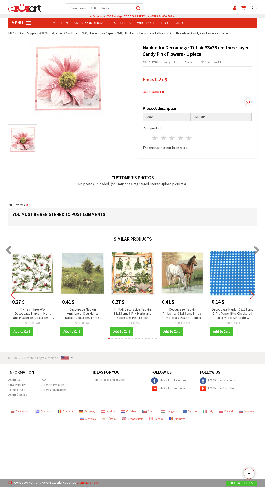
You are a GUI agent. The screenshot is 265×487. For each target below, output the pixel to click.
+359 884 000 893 (161, 16)
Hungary (169, 411)
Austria (108, 411)
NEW (64, 23)
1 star (155, 138)
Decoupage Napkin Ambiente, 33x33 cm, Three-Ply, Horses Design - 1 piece (182, 313)
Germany (87, 411)
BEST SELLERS (120, 23)
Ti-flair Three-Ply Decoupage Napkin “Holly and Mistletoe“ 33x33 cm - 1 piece (32, 313)
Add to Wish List (213, 62)
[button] (109, 338)
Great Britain (132, 419)
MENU (21, 23)
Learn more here (87, 483)
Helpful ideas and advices (109, 380)
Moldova (177, 419)
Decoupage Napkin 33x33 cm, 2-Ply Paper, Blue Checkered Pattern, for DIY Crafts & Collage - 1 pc (232, 313)
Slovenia (88, 419)
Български (20, 411)
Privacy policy (17, 385)
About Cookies (17, 395)
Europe (190, 411)
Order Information (52, 385)
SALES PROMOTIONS (89, 23)
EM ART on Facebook (168, 381)
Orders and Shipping (54, 390)
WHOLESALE (146, 23)
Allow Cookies (241, 483)
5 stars (189, 138)
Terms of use (16, 390)
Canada (156, 419)
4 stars (180, 138)
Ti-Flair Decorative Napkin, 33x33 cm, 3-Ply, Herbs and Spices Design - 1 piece (132, 313)
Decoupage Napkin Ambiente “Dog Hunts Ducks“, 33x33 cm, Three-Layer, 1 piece (82, 313)
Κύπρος (109, 419)
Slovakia (246, 411)
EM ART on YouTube (168, 388)
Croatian (129, 411)
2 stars (163, 138)
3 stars (172, 138)
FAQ (43, 380)
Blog (165, 23)
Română (65, 411)
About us (14, 380)
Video (180, 23)
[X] (10, 483)
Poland (226, 411)
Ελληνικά (43, 411)
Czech (148, 411)
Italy (208, 411)
